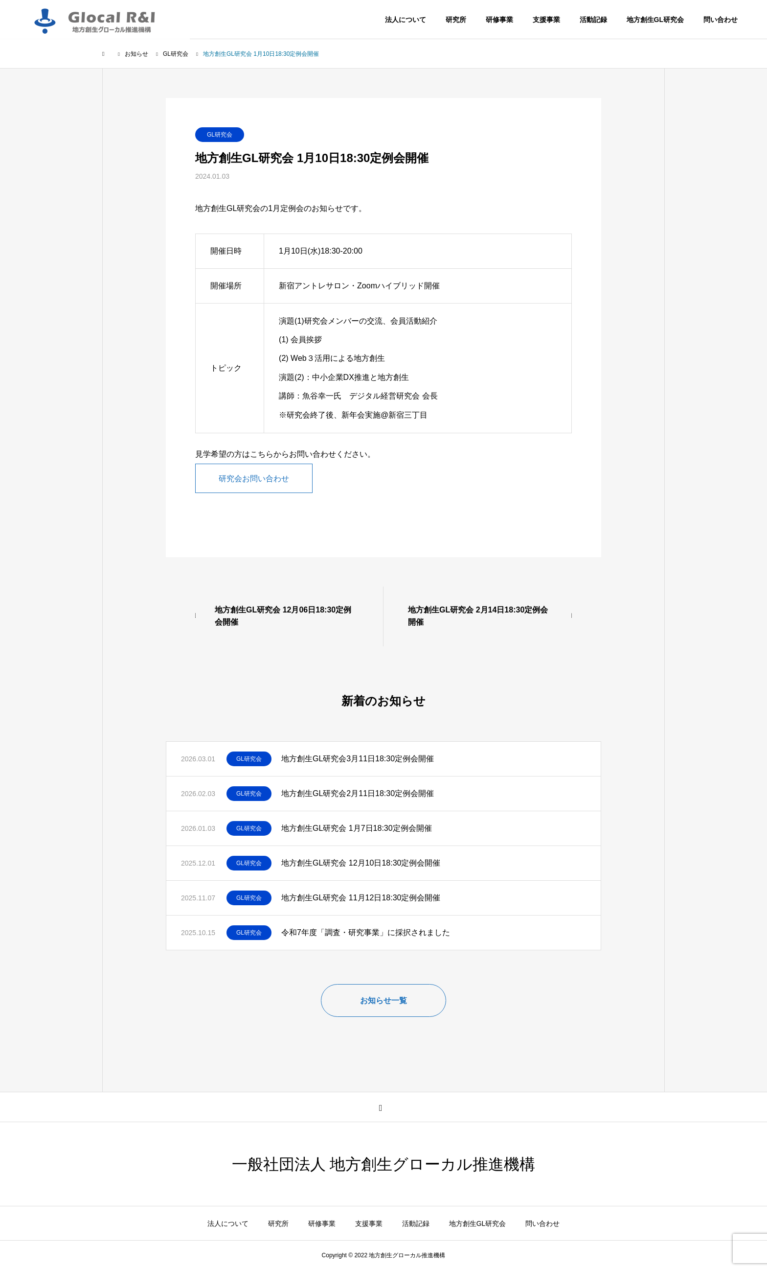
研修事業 (499, 20)
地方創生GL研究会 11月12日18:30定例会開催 (360, 898)
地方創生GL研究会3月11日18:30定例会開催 (357, 758)
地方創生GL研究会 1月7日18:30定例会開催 (356, 828)
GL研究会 (219, 134)
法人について (405, 20)
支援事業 (546, 20)
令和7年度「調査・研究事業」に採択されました (365, 932)
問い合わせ (720, 20)
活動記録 (593, 20)
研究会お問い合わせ (254, 478)
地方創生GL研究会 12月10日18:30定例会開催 (360, 863)
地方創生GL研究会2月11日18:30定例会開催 (357, 793)
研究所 (456, 20)
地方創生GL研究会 (655, 20)
